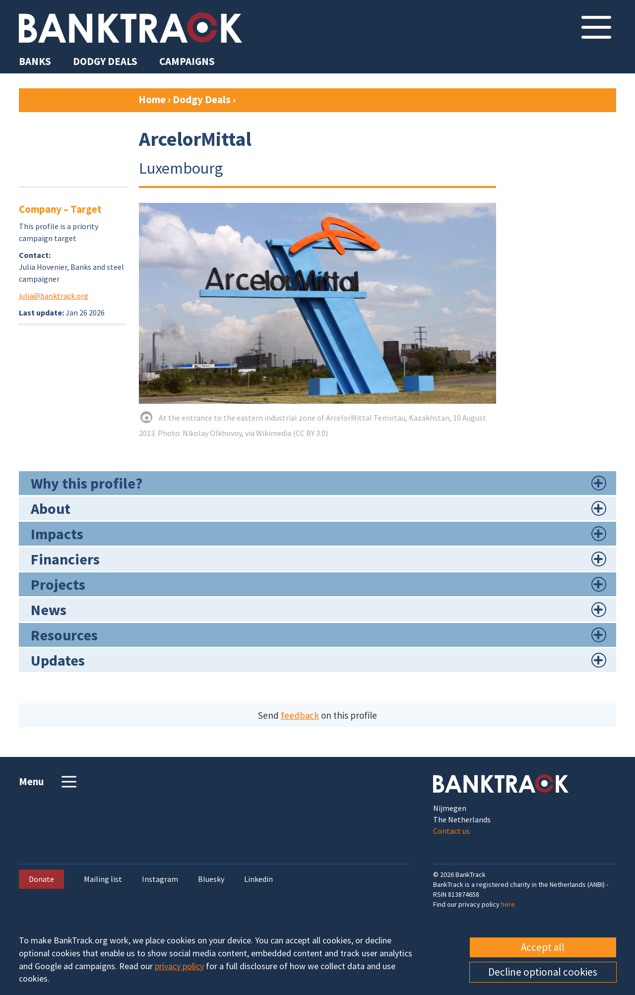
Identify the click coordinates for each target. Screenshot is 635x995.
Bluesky (211, 879)
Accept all (543, 947)
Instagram (160, 879)
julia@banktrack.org (53, 296)
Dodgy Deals (202, 99)
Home (152, 99)
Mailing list (103, 879)
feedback (300, 715)
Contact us (451, 831)
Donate (41, 879)
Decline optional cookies (542, 972)
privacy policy (179, 966)
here (508, 904)
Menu (49, 782)
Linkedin (258, 879)
